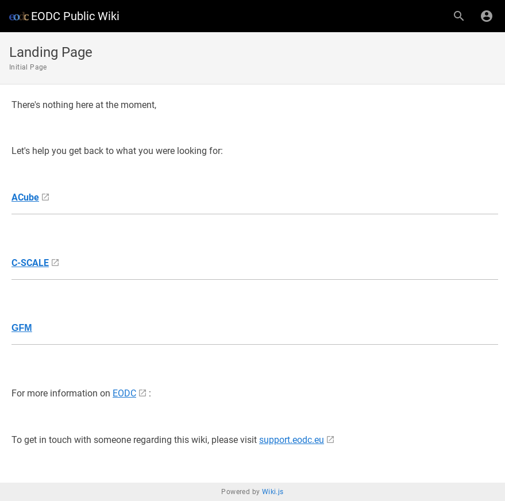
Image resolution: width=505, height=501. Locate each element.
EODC (124, 393)
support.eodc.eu (291, 439)
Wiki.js (273, 492)
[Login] (486, 16)
